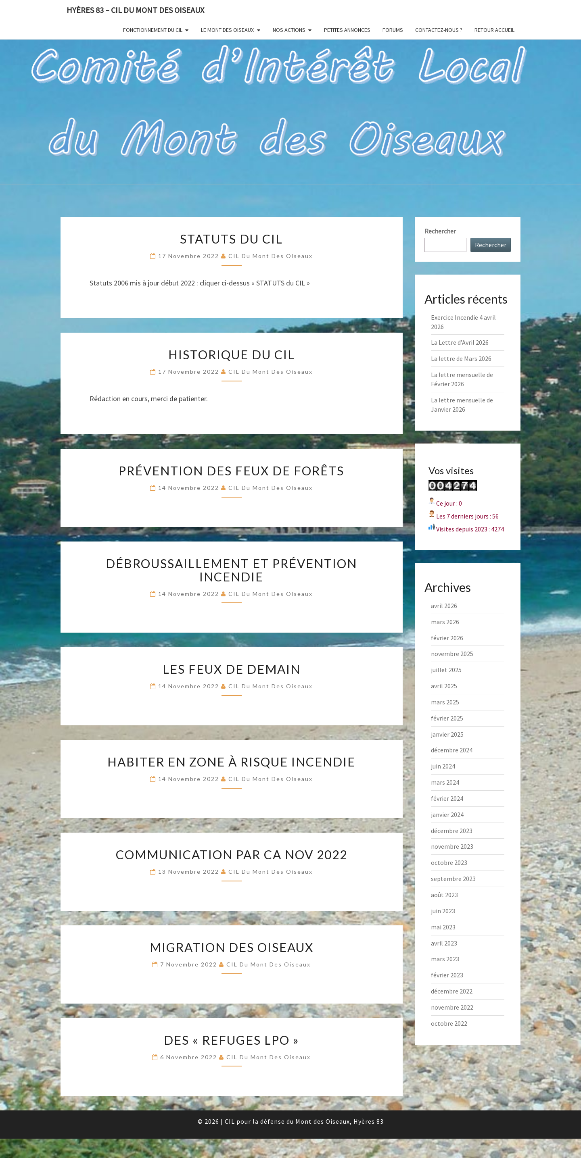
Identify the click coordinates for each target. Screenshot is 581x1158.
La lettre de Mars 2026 (461, 358)
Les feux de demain (232, 669)
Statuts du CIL (231, 238)
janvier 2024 (447, 814)
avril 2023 (444, 943)
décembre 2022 (451, 991)
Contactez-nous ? (438, 29)
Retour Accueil (494, 29)
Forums (392, 29)
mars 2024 (445, 782)
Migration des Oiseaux (231, 947)
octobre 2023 (449, 862)
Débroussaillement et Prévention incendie (231, 570)
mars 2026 (445, 622)
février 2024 (447, 798)
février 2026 (447, 638)
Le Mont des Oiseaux (227, 29)
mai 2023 (443, 927)
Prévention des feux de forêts (231, 470)
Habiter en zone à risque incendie (231, 761)
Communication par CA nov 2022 (231, 854)
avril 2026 (444, 606)
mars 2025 (445, 702)
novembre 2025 (452, 654)
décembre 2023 (451, 831)
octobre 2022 (449, 1023)
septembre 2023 (453, 879)
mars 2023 (445, 959)
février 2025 (447, 718)
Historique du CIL (231, 354)
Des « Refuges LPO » (231, 1040)
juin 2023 (443, 911)
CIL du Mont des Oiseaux (270, 255)
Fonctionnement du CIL (152, 29)
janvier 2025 (447, 734)
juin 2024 (443, 766)
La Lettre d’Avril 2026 (460, 342)
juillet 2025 (446, 670)
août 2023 (444, 895)
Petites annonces (347, 29)
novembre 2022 (452, 1007)
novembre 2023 (452, 846)
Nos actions (289, 29)
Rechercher (440, 231)
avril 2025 (444, 686)
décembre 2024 (451, 750)
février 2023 (447, 975)
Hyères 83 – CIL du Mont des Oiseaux (135, 10)
